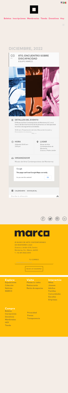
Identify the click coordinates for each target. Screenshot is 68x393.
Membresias (33, 18)
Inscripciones (19, 18)
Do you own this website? (24, 177)
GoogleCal (32, 191)
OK (48, 177)
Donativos (54, 18)
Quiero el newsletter (34, 269)
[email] (34, 262)
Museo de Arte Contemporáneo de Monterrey (34, 162)
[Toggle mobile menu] (63, 25)
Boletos (7, 18)
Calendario (20, 191)
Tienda (44, 18)
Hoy (62, 18)
